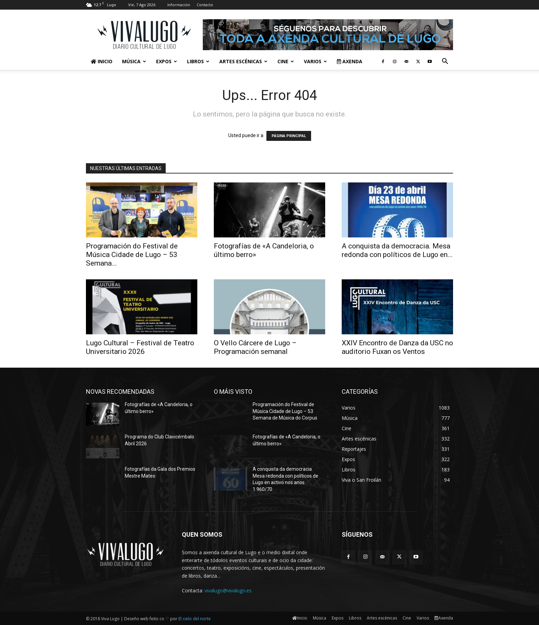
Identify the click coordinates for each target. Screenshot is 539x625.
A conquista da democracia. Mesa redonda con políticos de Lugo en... (397, 250)
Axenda (349, 61)
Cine (285, 61)
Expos (166, 61)
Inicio (101, 61)
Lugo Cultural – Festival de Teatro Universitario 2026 (140, 347)
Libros (198, 61)
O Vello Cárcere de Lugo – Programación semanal (255, 347)
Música (134, 61)
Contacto (205, 4)
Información (178, 4)
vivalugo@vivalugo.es (228, 590)
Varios (315, 61)
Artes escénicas (243, 61)
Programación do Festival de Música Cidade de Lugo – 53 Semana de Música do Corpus (285, 411)
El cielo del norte (194, 619)
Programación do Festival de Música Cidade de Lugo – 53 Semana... (132, 254)
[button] (445, 62)
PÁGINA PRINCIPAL (289, 136)
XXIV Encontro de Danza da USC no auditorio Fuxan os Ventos (397, 347)
